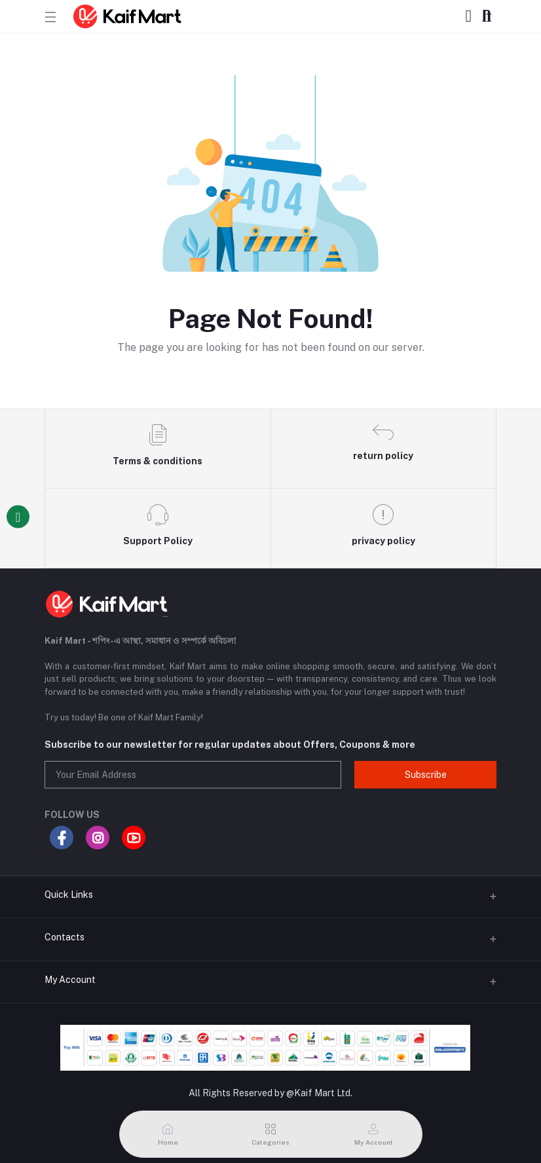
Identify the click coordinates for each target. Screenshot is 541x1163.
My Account (70, 979)
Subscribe (426, 774)
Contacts (64, 937)
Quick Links (69, 894)
